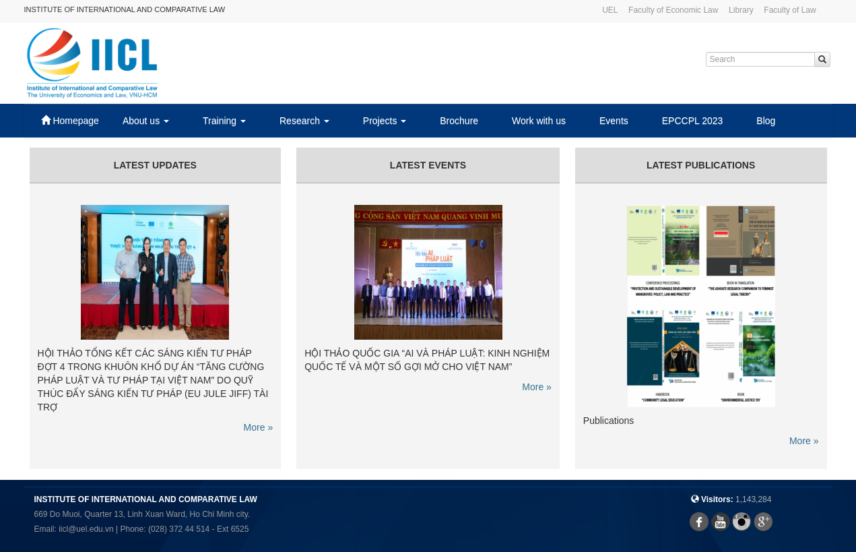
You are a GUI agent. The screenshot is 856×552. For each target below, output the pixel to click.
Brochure (459, 120)
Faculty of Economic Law (673, 10)
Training (224, 120)
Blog (765, 120)
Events (613, 120)
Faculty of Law (790, 10)
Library (741, 10)
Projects (384, 120)
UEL (610, 10)
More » (258, 427)
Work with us (539, 120)
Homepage (70, 120)
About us (146, 120)
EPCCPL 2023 (692, 120)
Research (304, 120)
